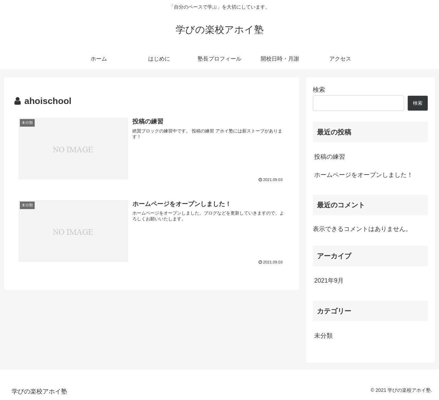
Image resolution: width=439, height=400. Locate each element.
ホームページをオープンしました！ (363, 174)
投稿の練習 (329, 156)
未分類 (323, 335)
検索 (319, 89)
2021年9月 (329, 280)
